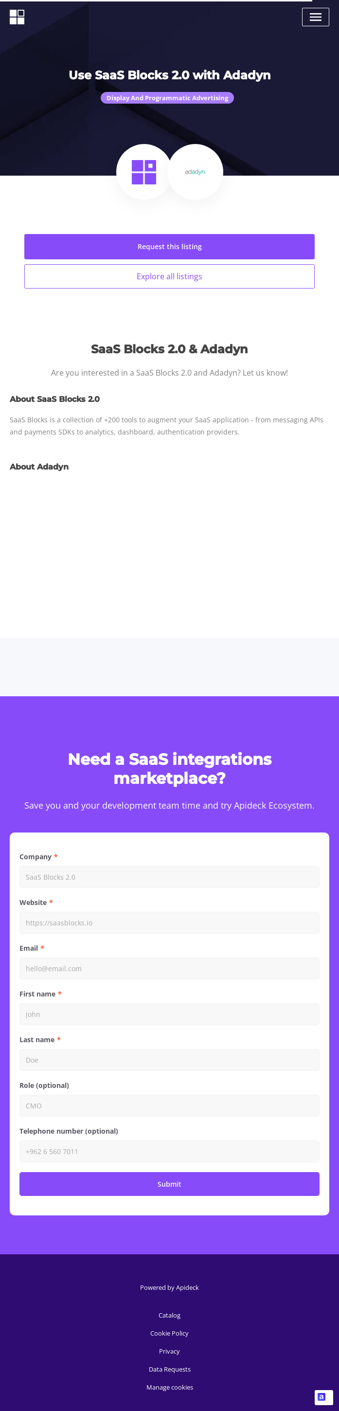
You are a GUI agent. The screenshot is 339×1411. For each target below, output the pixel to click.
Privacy (169, 1351)
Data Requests (170, 1369)
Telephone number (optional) (68, 1131)
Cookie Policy (169, 1333)
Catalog (169, 1315)
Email (28, 948)
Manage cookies (169, 1387)
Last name (36, 1039)
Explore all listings (169, 276)
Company (35, 856)
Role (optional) (44, 1085)
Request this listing (170, 246)
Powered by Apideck (169, 1287)
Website (33, 902)
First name (37, 993)
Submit (169, 1184)
